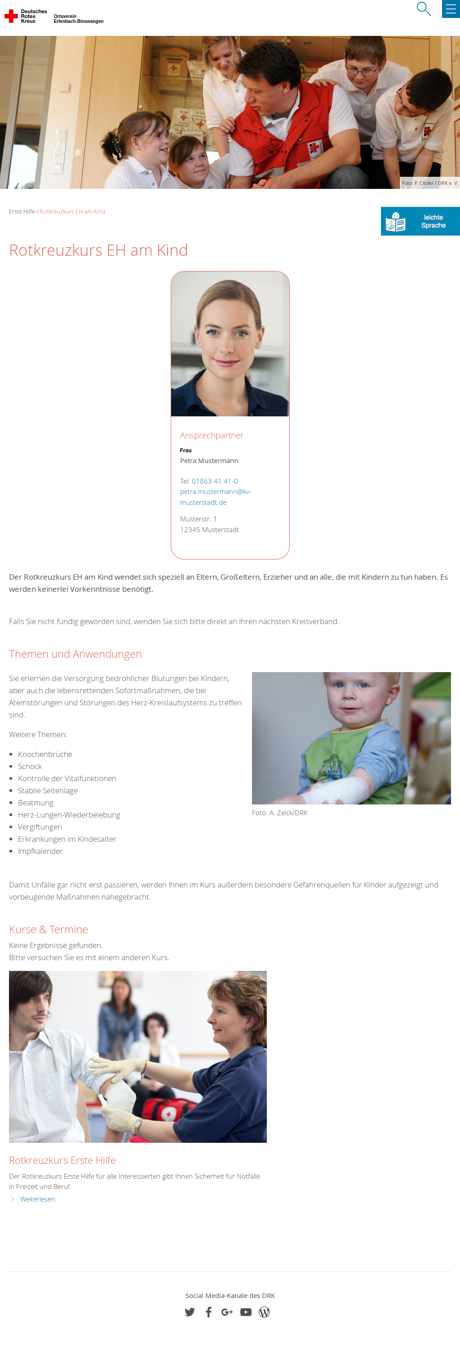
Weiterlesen (37, 1199)
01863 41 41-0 (215, 481)
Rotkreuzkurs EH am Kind (73, 211)
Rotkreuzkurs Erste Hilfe (62, 1160)
